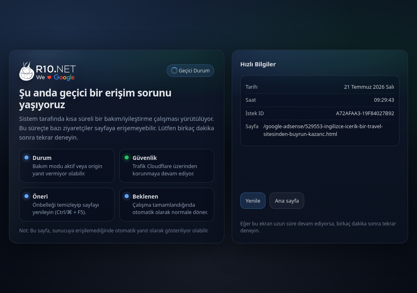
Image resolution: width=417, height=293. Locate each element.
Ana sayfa (287, 200)
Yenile (253, 200)
